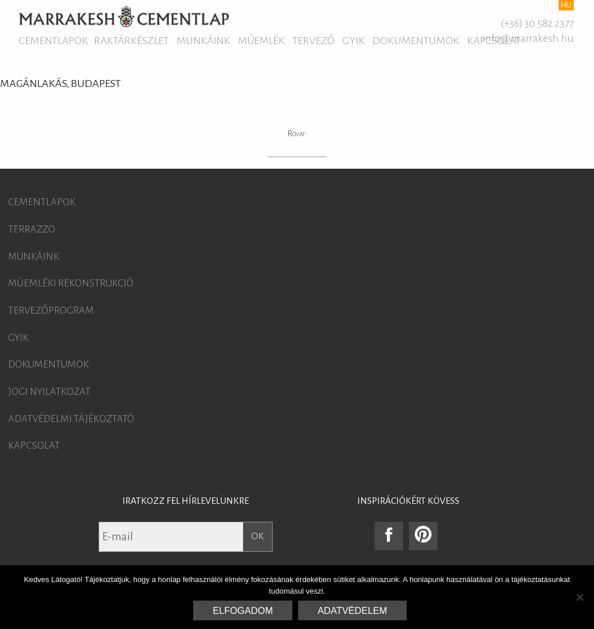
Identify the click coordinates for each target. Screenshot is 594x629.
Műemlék (261, 40)
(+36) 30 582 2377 (537, 23)
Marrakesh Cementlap (124, 16)
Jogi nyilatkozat (49, 392)
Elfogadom (243, 610)
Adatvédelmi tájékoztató (71, 419)
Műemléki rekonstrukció (70, 283)
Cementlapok (53, 40)
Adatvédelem (352, 610)
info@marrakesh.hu (528, 38)
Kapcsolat (34, 446)
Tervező (313, 40)
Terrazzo (31, 229)
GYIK (353, 40)
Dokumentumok (415, 40)
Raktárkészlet (131, 40)
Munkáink (203, 40)
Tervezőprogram (51, 311)
